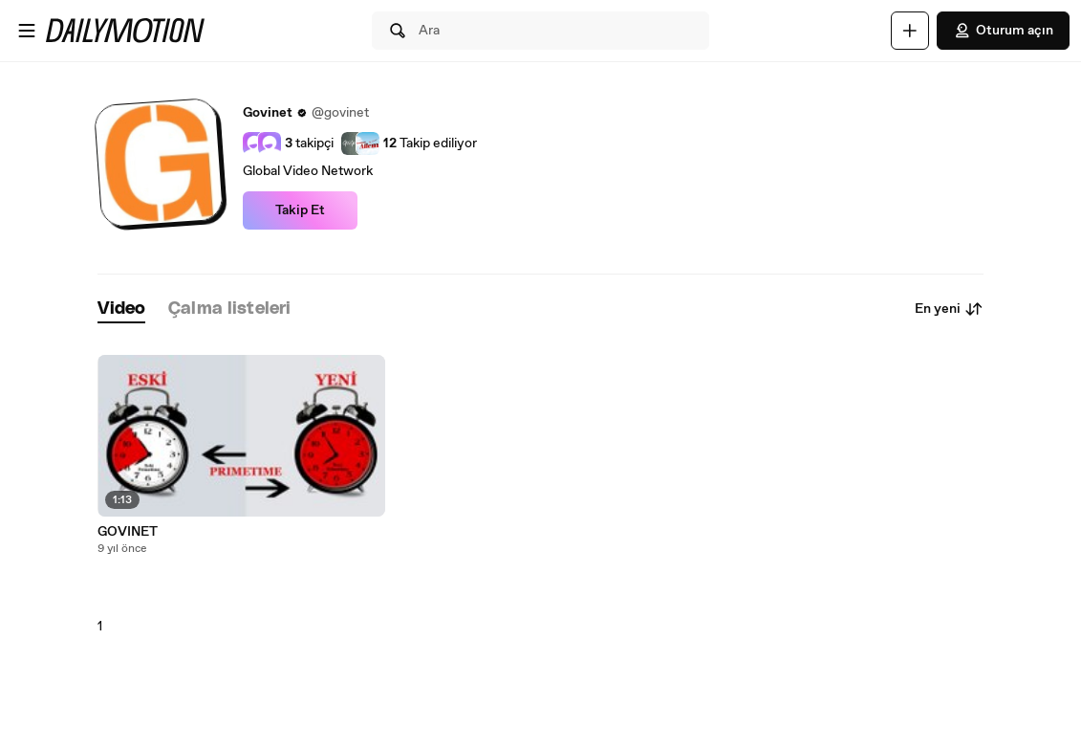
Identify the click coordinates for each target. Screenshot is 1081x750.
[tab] (121, 309)
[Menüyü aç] (26, 30)
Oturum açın (1003, 30)
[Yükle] (910, 30)
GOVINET (127, 532)
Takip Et (300, 210)
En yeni (949, 309)
